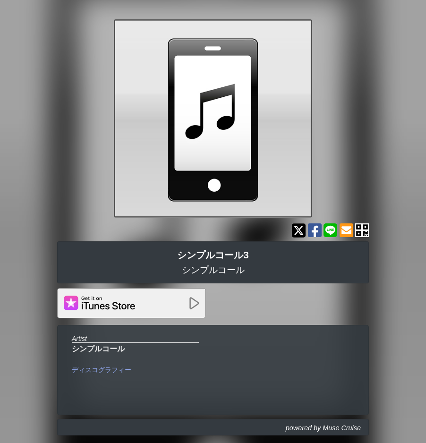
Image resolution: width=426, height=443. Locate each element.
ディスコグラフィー (101, 370)
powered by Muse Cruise (323, 428)
